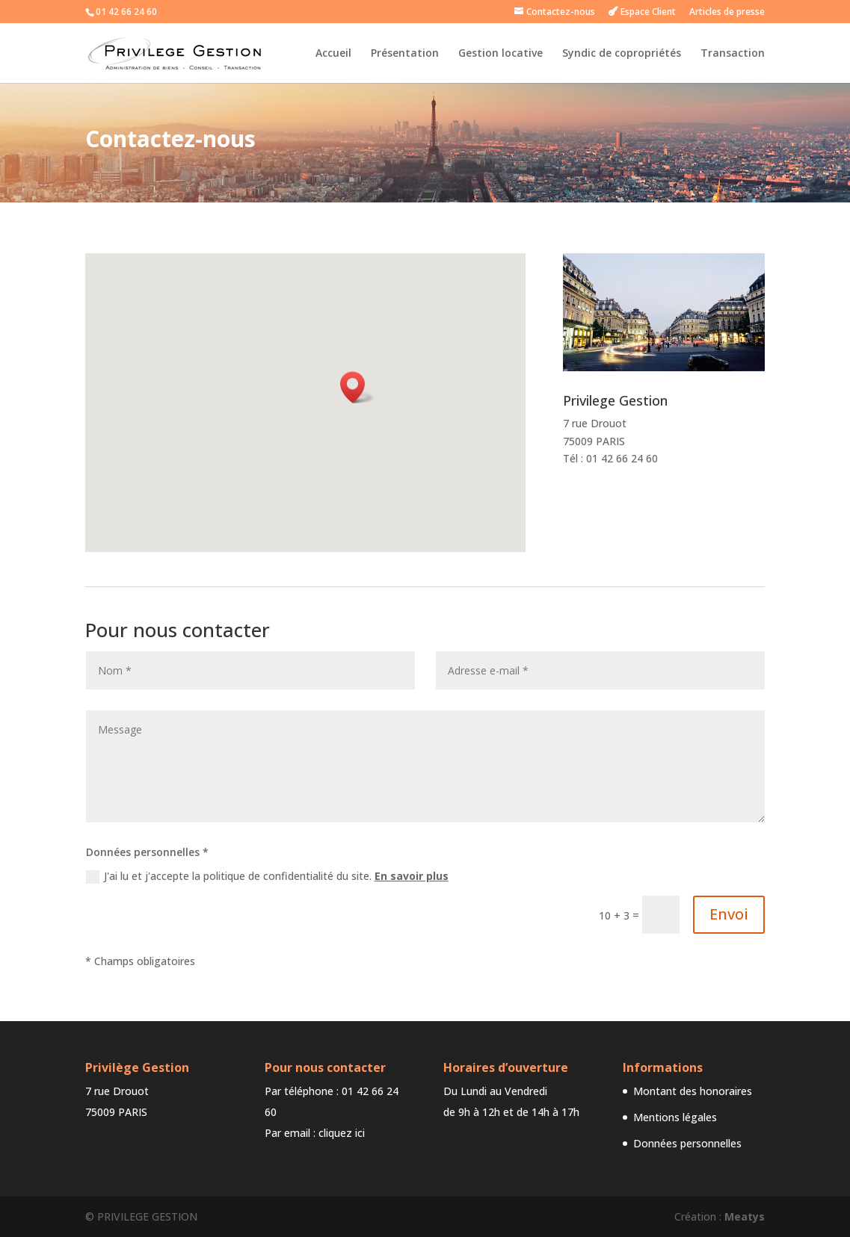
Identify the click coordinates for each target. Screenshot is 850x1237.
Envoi (728, 914)
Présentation (405, 54)
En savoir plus (412, 876)
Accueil (333, 54)
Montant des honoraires (692, 1091)
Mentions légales (675, 1117)
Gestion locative (500, 54)
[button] (357, 387)
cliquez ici (341, 1133)
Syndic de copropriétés (621, 54)
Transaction (732, 54)
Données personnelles (687, 1143)
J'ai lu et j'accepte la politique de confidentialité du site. (267, 876)
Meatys (744, 1216)
